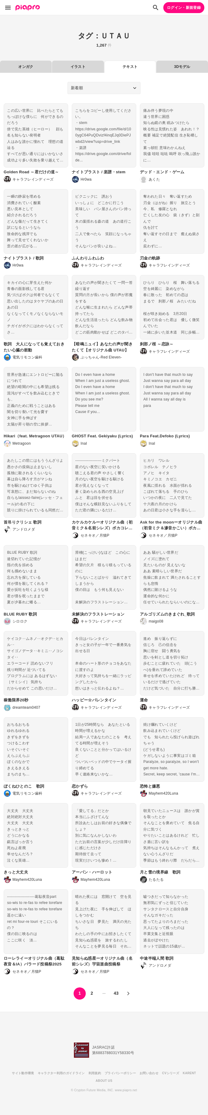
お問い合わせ (149, 1073)
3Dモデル (182, 67)
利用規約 (94, 1073)
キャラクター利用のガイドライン (61, 1073)
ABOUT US (104, 1080)
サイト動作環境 (23, 1073)
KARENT (189, 1073)
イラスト (78, 67)
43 (116, 993)
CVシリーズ (170, 1073)
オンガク (25, 67)
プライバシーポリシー (120, 1073)
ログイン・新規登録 (184, 7)
